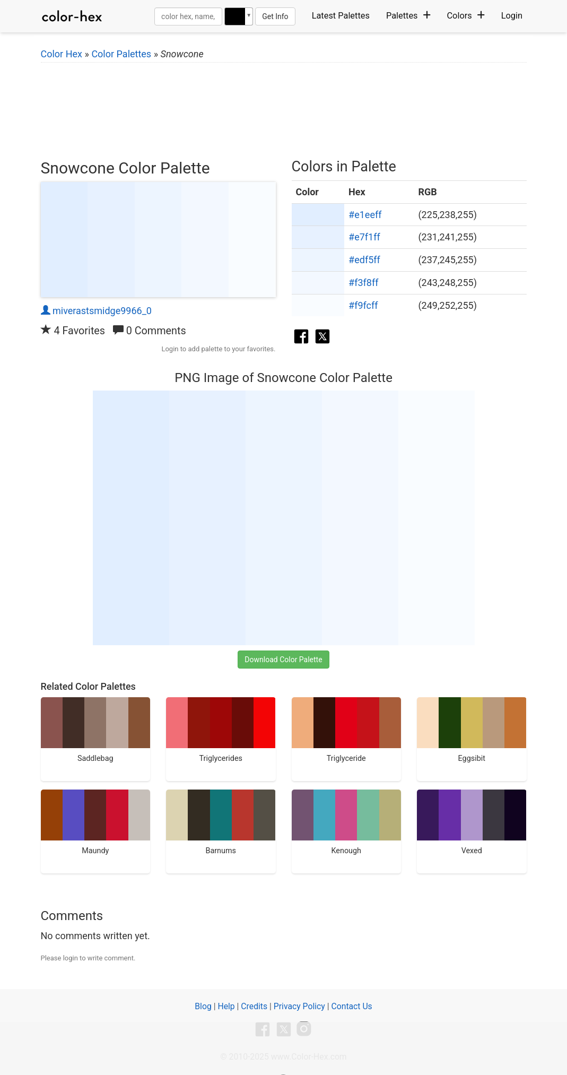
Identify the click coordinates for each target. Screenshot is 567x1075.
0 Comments (149, 331)
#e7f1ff (364, 236)
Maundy (96, 822)
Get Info (275, 16)
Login (511, 16)
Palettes (408, 16)
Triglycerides (221, 730)
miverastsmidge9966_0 (96, 310)
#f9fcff (363, 305)
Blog (203, 1006)
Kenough (347, 822)
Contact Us (351, 1006)
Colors (465, 16)
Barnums (221, 822)
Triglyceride (347, 730)
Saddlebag (96, 730)
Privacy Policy (299, 1006)
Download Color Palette (283, 659)
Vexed (472, 822)
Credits (254, 1006)
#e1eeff (364, 214)
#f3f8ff (363, 282)
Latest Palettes (341, 16)
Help (225, 1006)
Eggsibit (472, 730)
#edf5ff (364, 259)
